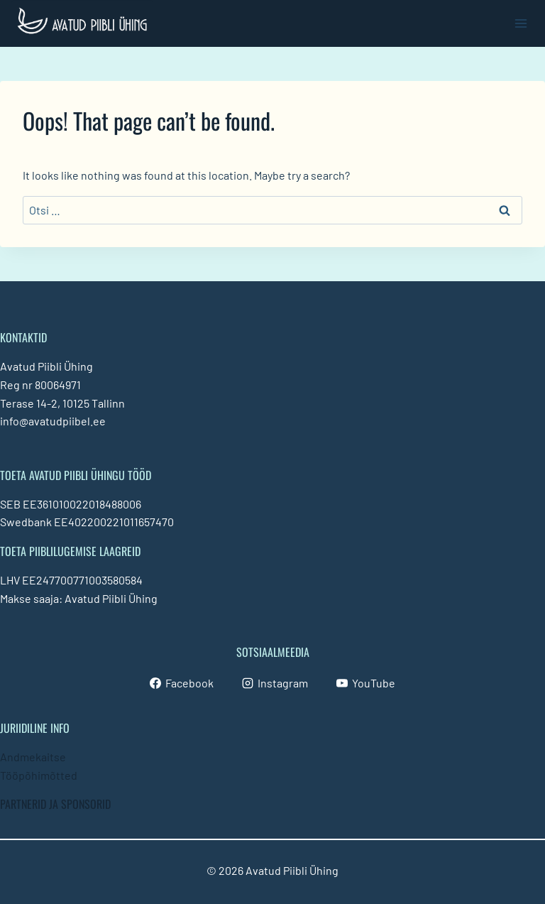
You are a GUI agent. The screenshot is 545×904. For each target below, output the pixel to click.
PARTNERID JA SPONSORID (55, 803)
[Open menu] (520, 23)
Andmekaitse (33, 756)
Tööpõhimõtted (38, 775)
